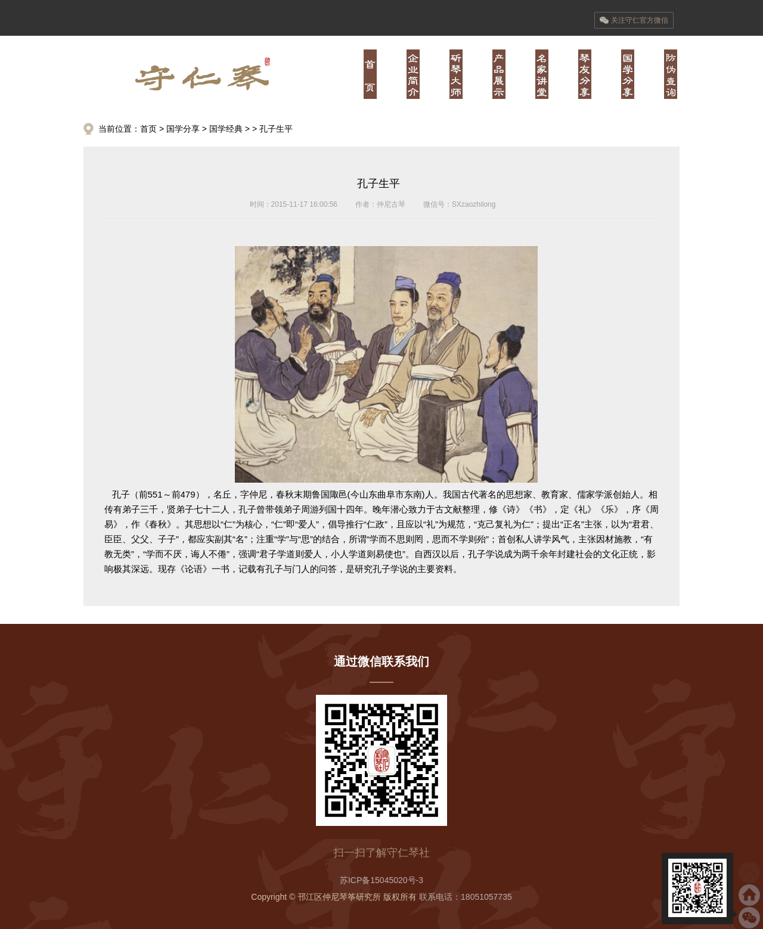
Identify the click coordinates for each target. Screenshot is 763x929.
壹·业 (413, 74)
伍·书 (584, 74)
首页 (370, 74)
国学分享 (183, 128)
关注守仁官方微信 (634, 20)
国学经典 (226, 128)
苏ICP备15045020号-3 (381, 880)
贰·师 (456, 74)
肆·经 (541, 74)
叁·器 (498, 74)
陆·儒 (627, 74)
